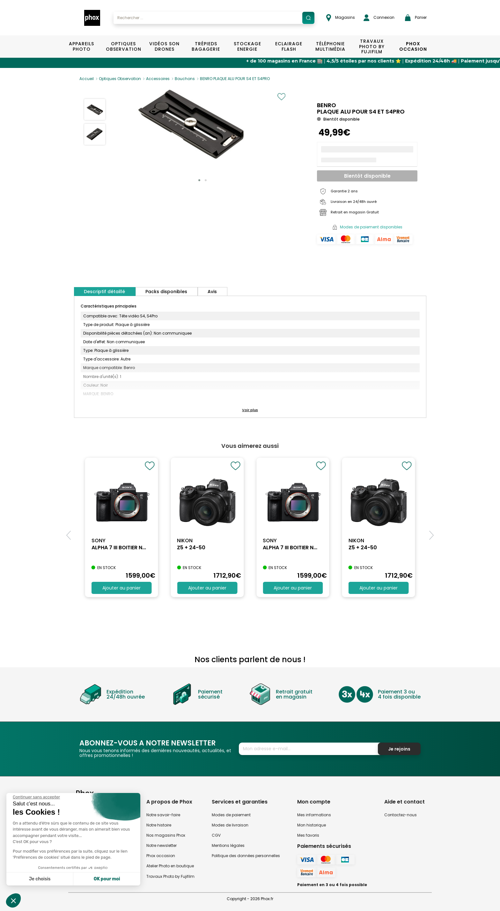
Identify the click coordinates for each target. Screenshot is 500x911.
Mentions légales (228, 845)
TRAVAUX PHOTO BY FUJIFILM (372, 46)
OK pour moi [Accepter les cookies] (107, 879)
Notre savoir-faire (163, 815)
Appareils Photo (81, 46)
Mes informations (314, 815)
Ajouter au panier (121, 588)
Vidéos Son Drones (164, 46)
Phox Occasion (413, 46)
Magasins (340, 17)
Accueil (86, 78)
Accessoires (158, 78)
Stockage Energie (247, 46)
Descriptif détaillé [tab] (104, 291)
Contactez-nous (400, 815)
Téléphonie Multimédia (330, 46)
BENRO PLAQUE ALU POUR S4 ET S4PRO (235, 78)
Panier (416, 17)
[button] (199, 180)
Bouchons (185, 78)
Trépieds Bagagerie (206, 46)
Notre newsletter (161, 845)
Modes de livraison (230, 825)
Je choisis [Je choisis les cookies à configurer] (40, 879)
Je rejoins (399, 749)
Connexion (379, 17)
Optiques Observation (123, 46)
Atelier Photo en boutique (170, 866)
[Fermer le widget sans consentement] (36, 797)
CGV (216, 835)
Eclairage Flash (288, 46)
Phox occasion (160, 855)
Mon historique (311, 825)
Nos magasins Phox (165, 835)
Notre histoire (158, 825)
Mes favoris (308, 835)
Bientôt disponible (367, 176)
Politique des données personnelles (246, 855)
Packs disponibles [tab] (166, 291)
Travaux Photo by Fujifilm (170, 876)
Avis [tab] (212, 291)
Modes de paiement (231, 815)
